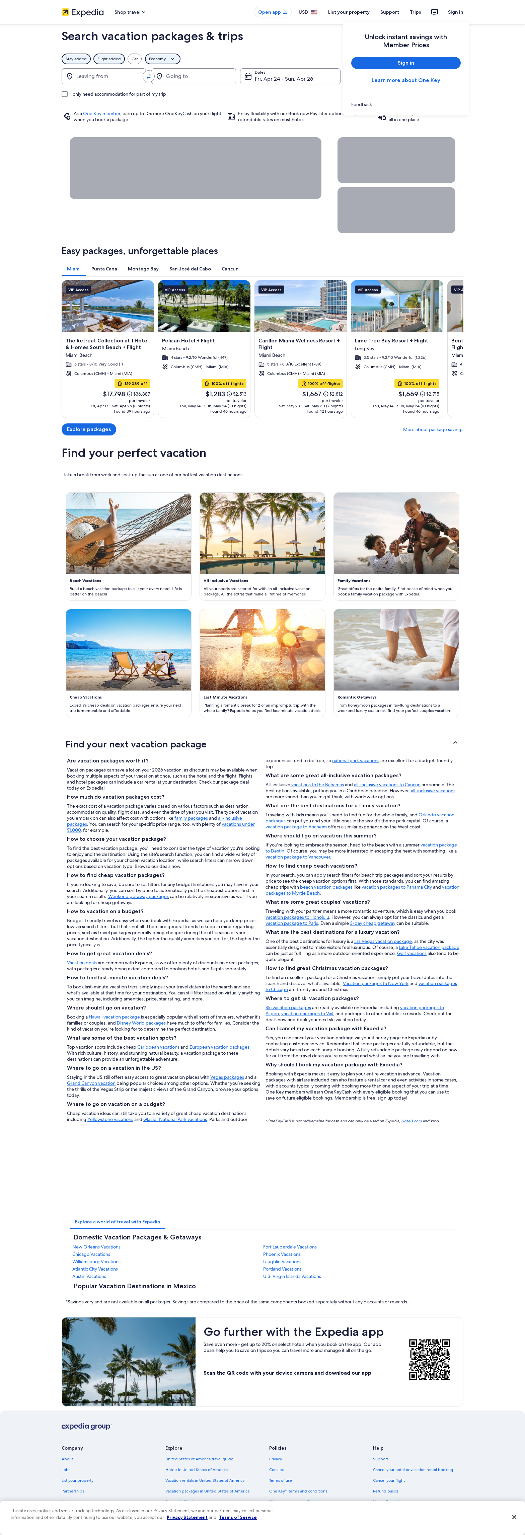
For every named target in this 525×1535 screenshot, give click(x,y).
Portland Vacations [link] (282, 1269)
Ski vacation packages (288, 1007)
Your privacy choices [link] (287, 1523)
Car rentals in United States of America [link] (200, 1512)
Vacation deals (82, 963)
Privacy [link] (275, 1459)
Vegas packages (227, 1077)
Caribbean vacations (158, 1047)
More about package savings (433, 429)
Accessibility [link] (280, 1512)
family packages (191, 818)
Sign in (455, 12)
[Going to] (193, 76)
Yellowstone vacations (110, 1119)
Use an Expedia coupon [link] (394, 1502)
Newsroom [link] (72, 1502)
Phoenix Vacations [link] (282, 1254)
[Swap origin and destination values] (149, 76)
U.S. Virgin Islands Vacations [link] (292, 1276)
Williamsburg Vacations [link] (96, 1262)
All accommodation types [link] (188, 1523)
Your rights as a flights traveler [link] (400, 1523)
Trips (415, 12)
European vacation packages (219, 1047)
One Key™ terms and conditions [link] (298, 1491)
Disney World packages (141, 1023)
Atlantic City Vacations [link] (95, 1269)
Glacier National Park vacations (175, 1119)
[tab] (74, 268)
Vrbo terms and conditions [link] (293, 1502)
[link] (406, 104)
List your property (349, 12)
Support (389, 12)
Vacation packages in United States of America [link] (207, 1491)
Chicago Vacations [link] (91, 1254)
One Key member (101, 113)
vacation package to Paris (292, 923)
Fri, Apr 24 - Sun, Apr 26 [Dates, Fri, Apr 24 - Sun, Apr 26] (284, 78)
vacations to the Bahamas (317, 785)
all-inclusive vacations (433, 791)
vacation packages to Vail (307, 1014)
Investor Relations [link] (77, 1512)
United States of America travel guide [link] (199, 1459)
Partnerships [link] (73, 1491)
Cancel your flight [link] (389, 1480)
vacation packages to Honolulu (297, 917)
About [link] (67, 1459)
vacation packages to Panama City (397, 887)
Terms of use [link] (280, 1480)
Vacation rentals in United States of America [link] (204, 1480)
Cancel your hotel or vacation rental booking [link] (413, 1469)
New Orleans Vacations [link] (96, 1247)
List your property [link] (77, 1480)
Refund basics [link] (385, 1491)
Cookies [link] (276, 1469)
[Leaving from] (104, 76)
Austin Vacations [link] (89, 1276)
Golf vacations (412, 953)
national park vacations (355, 760)
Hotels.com (411, 1120)
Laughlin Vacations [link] (282, 1262)
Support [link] (380, 1459)
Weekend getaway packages (138, 896)
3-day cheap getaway (372, 923)
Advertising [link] (72, 1523)
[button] (262, 744)
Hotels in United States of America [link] (196, 1469)
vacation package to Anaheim (296, 827)
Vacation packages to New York (375, 983)
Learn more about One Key (406, 80)
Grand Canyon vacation (91, 1083)
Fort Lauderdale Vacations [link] (290, 1247)
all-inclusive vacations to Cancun (387, 785)
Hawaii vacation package (114, 1017)
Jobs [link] (66, 1469)
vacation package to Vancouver (298, 857)
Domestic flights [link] (180, 1502)
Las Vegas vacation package (383, 941)
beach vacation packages (326, 887)
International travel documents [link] (401, 1512)
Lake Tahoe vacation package (429, 947)
